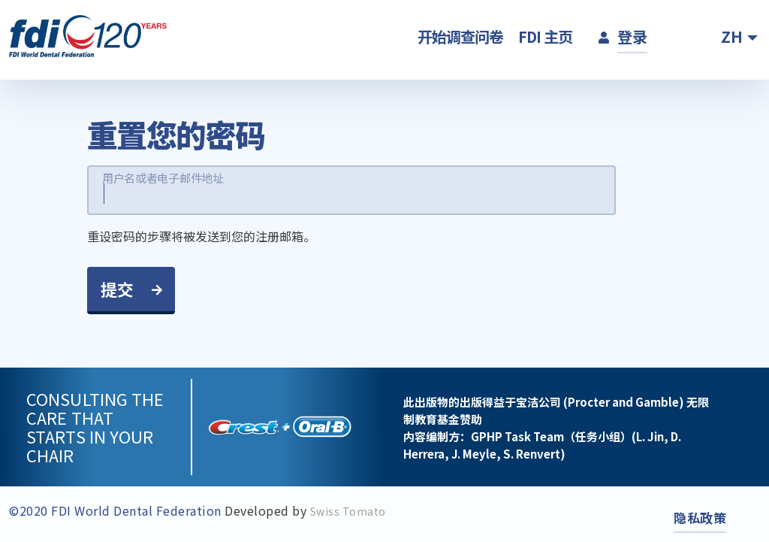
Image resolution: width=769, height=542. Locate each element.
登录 (632, 36)
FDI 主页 (545, 36)
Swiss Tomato (348, 511)
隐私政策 (700, 517)
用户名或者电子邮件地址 (163, 178)
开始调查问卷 (460, 36)
